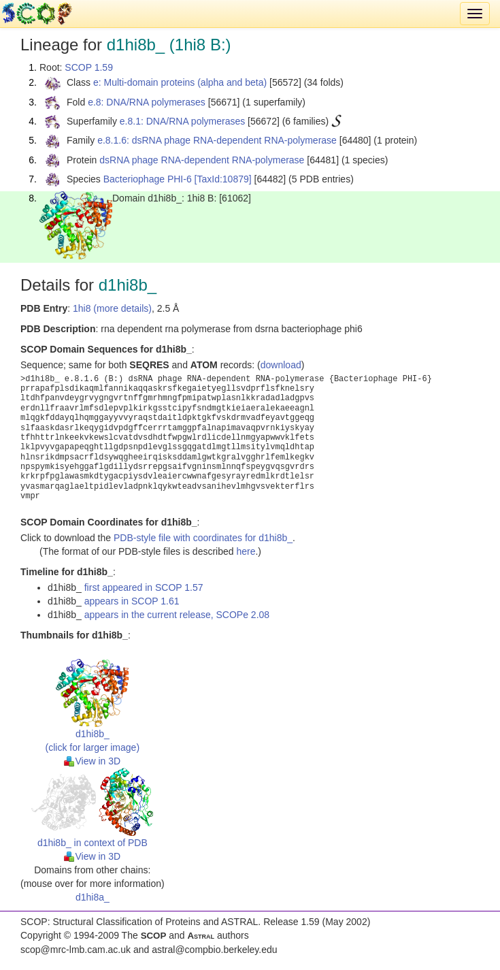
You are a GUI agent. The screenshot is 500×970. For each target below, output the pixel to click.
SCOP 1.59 (89, 67)
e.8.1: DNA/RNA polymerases (182, 121)
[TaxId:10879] (223, 179)
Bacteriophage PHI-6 (147, 179)
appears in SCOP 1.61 (132, 601)
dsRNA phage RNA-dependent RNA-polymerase (201, 160)
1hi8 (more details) (112, 308)
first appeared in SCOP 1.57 (143, 587)
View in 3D (92, 761)
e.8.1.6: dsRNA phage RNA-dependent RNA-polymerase (217, 140)
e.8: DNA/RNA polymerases (146, 102)
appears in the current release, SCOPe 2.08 (176, 614)
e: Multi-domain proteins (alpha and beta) (180, 82)
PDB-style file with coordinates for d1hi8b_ (203, 537)
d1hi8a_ (93, 897)
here (245, 551)
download (281, 364)
